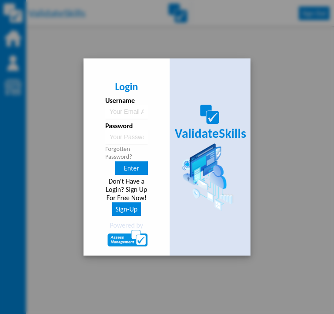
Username (120, 100)
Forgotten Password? (118, 152)
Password (119, 126)
